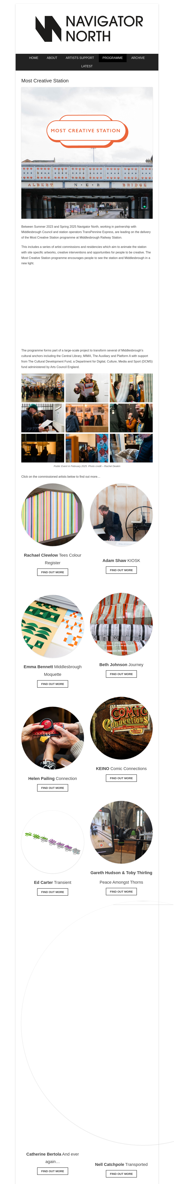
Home (33, 57)
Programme (113, 57)
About (52, 57)
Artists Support (80, 57)
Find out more (52, 572)
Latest (87, 66)
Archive (138, 57)
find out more (52, 787)
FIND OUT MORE (52, 1171)
